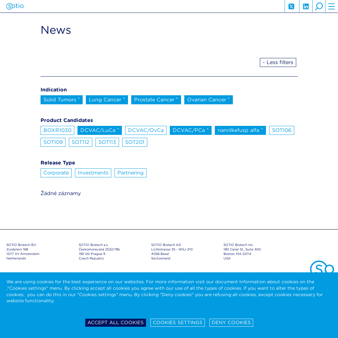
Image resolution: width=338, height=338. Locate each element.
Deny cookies (231, 322)
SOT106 (281, 130)
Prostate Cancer (156, 99)
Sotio (15, 6)
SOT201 (134, 142)
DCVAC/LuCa (99, 129)
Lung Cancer (107, 99)
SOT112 (80, 142)
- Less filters (278, 62)
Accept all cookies (115, 322)
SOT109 (53, 142)
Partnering (130, 173)
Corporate (56, 173)
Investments (93, 173)
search (318, 6)
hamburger (331, 6)
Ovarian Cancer (208, 99)
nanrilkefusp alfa (240, 129)
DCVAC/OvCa (146, 130)
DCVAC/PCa (191, 129)
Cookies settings (178, 322)
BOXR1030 (57, 130)
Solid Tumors (61, 99)
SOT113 (107, 142)
